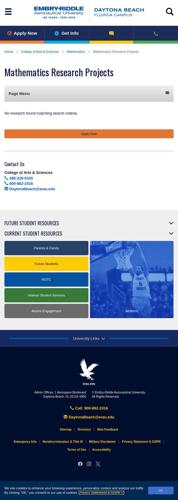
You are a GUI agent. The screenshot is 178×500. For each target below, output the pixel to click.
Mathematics (76, 51)
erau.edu (89, 371)
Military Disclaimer (102, 441)
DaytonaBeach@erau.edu (29, 189)
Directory (84, 429)
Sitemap (66, 429)
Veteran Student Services (46, 295)
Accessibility (101, 449)
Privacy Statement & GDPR (101, 492)
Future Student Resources (31, 223)
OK (161, 490)
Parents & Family (46, 248)
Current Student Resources (33, 233)
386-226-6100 (18, 178)
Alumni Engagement (46, 311)
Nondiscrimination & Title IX (63, 441)
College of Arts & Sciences (40, 51)
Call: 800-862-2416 (89, 408)
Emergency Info (25, 441)
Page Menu (89, 93)
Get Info (67, 33)
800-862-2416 (18, 183)
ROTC (46, 279)
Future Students (46, 264)
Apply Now (22, 33)
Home (8, 51)
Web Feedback (107, 429)
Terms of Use (76, 449)
